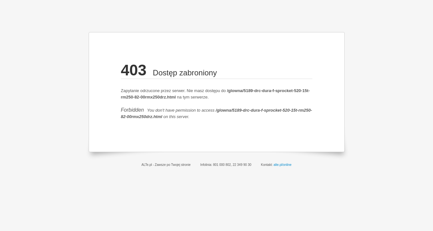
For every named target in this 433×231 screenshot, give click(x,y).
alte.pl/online (283, 165)
